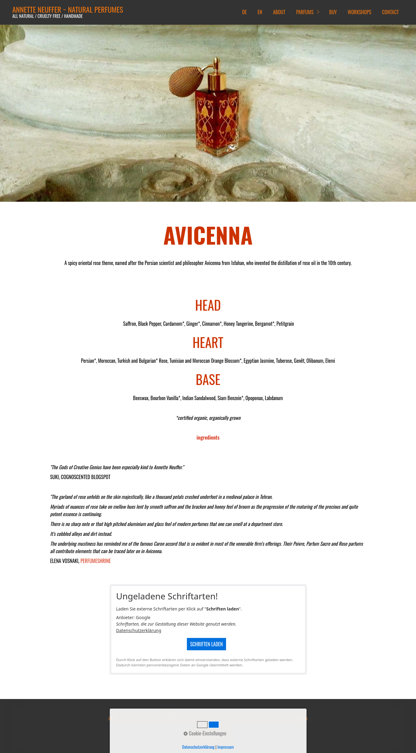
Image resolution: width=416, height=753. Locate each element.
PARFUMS (304, 12)
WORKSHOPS (359, 12)
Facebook (276, 718)
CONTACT (390, 12)
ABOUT (279, 12)
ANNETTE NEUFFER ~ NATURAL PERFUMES (67, 9)
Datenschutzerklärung (138, 630)
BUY (333, 12)
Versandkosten (135, 718)
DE (244, 12)
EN (259, 12)
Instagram (299, 718)
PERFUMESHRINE (95, 561)
